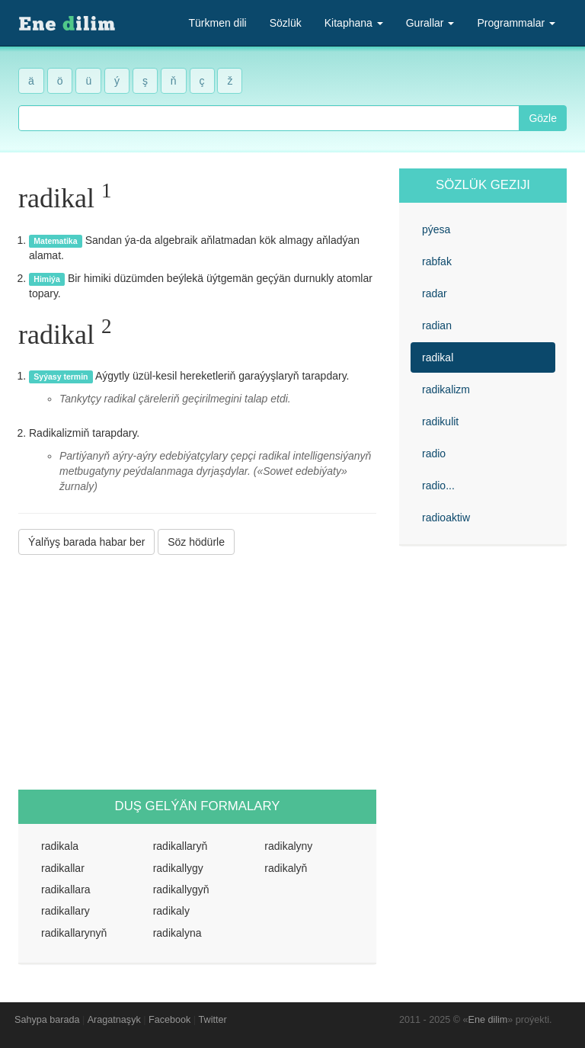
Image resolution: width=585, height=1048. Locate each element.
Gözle (543, 118)
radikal (437, 357)
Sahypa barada (46, 1019)
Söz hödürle (196, 542)
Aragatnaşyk (114, 1019)
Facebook (169, 1019)
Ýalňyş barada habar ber (86, 542)
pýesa (436, 229)
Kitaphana (353, 23)
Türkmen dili (217, 23)
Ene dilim (488, 1019)
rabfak (437, 261)
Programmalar (516, 23)
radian (437, 325)
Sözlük (286, 23)
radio (434, 453)
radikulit (440, 421)
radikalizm (446, 389)
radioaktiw (446, 517)
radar (434, 293)
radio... (438, 485)
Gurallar (430, 23)
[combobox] (268, 118)
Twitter (213, 1019)
